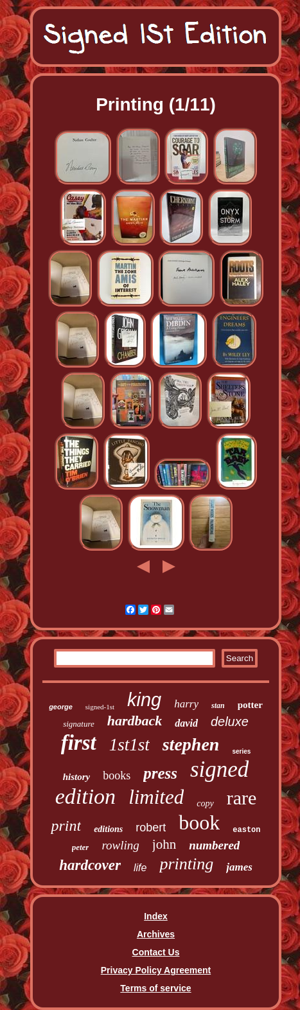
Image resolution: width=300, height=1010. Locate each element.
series (241, 751)
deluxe (230, 721)
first (78, 742)
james (239, 867)
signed (219, 769)
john (164, 844)
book (199, 822)
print (66, 825)
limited (156, 797)
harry (186, 704)
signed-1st (99, 707)
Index (156, 916)
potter (250, 705)
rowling (120, 845)
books (116, 775)
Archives (156, 934)
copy (205, 803)
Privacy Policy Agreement (156, 970)
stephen (191, 744)
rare (242, 797)
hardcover (90, 865)
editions (108, 829)
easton (246, 830)
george (61, 707)
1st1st (129, 744)
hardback (135, 721)
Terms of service (155, 988)
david (186, 723)
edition (85, 796)
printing (186, 864)
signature (78, 724)
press (160, 773)
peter (80, 847)
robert (151, 827)
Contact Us (156, 952)
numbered (214, 845)
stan (218, 705)
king (144, 699)
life (140, 867)
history (77, 777)
